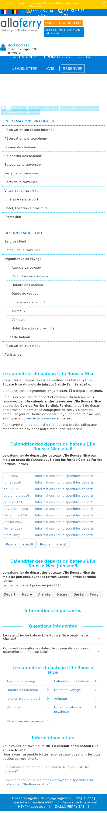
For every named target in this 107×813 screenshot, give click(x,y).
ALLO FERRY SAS (70, 806)
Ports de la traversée (21, 182)
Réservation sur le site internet (29, 130)
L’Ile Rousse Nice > (43, 108)
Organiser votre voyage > (79, 108)
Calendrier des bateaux (23, 156)
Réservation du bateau (22, 346)
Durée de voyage (25, 293)
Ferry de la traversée (21, 173)
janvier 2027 (13, 522)
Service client (15, 241)
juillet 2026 (12, 482)
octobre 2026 (14, 502)
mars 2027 (12, 535)
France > (18, 108)
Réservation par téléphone (25, 138)
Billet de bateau (17, 337)
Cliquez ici (36, 6)
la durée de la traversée (37, 418)
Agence (86, 57)
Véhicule (18, 319)
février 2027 (13, 528)
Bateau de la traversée (22, 164)
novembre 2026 (16, 508)
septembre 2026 (16, 495)
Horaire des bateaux (20, 147)
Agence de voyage (26, 267)
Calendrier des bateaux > (20, 112)
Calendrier (23, 57)
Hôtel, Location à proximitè (26, 208)
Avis (50, 68)
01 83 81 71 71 (74, 15)
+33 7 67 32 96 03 (43, 13)
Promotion (12, 217)
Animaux (18, 311)
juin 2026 (11, 476)
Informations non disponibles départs (64, 476)
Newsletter (24, 68)
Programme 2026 (19, 544)
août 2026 (11, 489)
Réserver (73, 68)
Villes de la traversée (21, 190)
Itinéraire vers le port (21, 199)
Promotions (57, 57)
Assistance (13, 354)
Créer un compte (20, 49)
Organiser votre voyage (23, 259)
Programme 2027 (53, 544)
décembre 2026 (16, 515)
